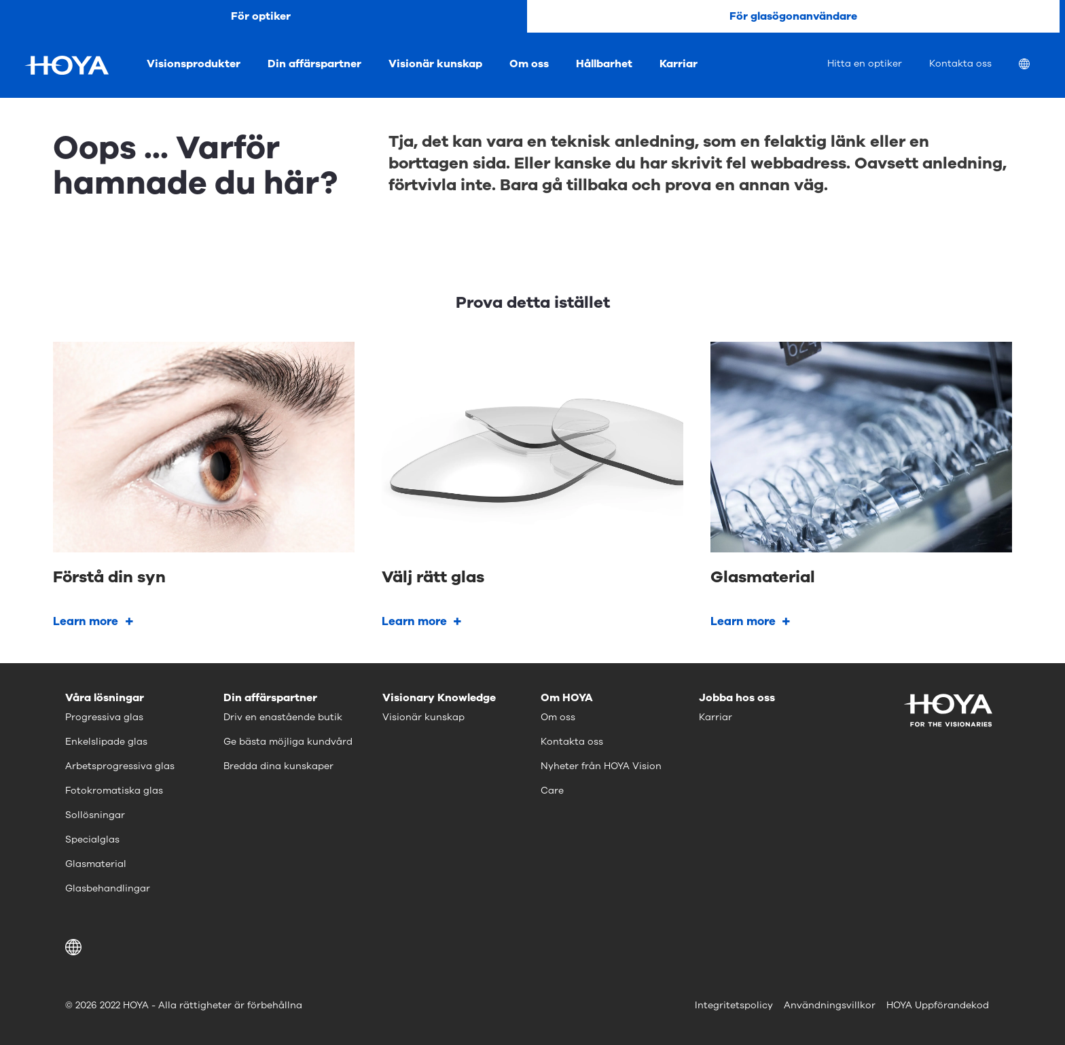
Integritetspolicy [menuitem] (734, 1005)
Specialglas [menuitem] (92, 839)
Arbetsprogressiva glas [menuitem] (120, 766)
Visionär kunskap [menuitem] (435, 63)
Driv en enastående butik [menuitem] (282, 717)
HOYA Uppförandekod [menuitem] (937, 1005)
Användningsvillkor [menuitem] (830, 1005)
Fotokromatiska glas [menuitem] (114, 790)
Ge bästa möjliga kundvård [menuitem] (288, 741)
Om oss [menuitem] (529, 63)
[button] (75, 947)
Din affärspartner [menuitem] (314, 63)
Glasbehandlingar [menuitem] (107, 888)
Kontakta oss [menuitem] (960, 63)
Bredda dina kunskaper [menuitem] (278, 766)
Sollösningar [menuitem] (95, 815)
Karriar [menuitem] (679, 63)
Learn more (85, 621)
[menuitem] (1035, 65)
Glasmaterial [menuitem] (95, 863)
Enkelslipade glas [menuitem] (106, 741)
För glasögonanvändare (793, 16)
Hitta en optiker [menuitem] (864, 63)
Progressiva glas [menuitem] (104, 717)
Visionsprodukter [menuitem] (193, 63)
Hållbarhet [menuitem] (604, 63)
